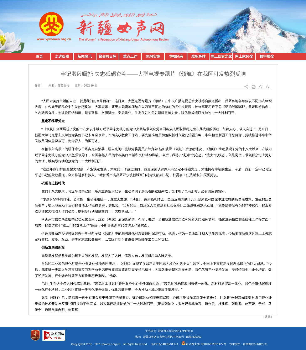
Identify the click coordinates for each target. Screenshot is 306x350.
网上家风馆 (244, 56)
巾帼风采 (176, 56)
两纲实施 (153, 56)
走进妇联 (62, 56)
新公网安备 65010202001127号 (204, 344)
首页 (39, 56)
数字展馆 (267, 56)
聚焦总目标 (107, 56)
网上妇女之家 (221, 56)
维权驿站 (198, 56)
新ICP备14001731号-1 (164, 344)
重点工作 (130, 56)
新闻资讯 (85, 56)
